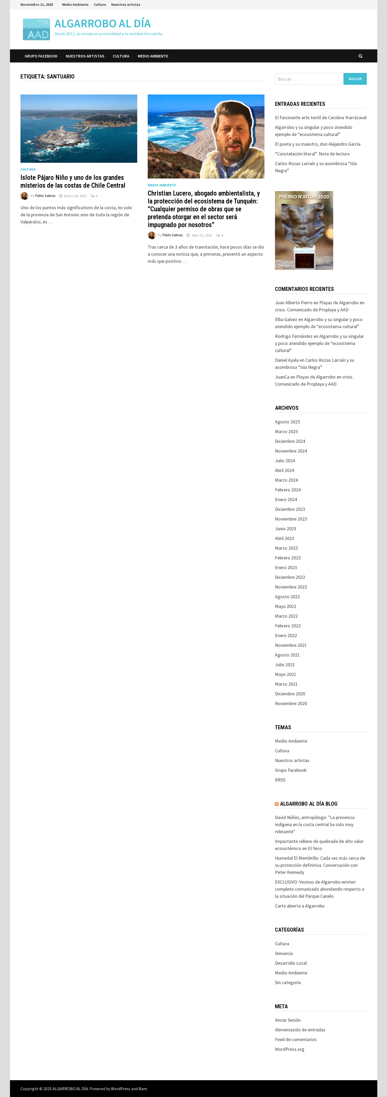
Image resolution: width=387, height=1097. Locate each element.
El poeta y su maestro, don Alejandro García (318, 144)
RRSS (280, 780)
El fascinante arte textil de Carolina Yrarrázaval (321, 117)
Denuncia (284, 953)
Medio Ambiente (75, 4)
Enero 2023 (286, 567)
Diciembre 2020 (290, 694)
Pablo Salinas (45, 195)
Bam (143, 1088)
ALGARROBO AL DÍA (103, 23)
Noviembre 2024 (291, 451)
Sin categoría (288, 982)
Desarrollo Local (291, 963)
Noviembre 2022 (291, 587)
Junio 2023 (285, 529)
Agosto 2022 (287, 597)
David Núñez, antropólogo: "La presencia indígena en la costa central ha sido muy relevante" (314, 824)
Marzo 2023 (286, 548)
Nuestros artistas (125, 4)
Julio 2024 (285, 461)
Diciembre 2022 (290, 577)
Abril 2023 (284, 538)
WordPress (120, 1088)
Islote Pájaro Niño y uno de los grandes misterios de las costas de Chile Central (72, 181)
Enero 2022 (286, 635)
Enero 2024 (286, 499)
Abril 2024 (284, 470)
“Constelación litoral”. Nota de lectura (312, 154)
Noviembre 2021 (291, 645)
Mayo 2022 (285, 606)
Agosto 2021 (287, 655)
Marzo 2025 (286, 431)
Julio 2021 (285, 665)
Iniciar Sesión (288, 1020)
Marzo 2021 (286, 684)
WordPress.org (289, 1049)
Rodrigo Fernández (293, 336)
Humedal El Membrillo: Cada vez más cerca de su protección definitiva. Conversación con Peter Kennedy (320, 865)
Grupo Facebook (41, 56)
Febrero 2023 (288, 558)
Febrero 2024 (288, 490)
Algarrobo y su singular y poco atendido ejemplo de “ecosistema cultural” (319, 343)
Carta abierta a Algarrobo (300, 906)
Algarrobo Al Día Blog (308, 804)
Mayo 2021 (285, 674)
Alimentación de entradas (300, 1030)
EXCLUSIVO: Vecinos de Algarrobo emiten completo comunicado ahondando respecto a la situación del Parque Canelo (319, 889)
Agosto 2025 (287, 422)
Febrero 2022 (288, 626)
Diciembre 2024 (290, 441)
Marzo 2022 (286, 616)
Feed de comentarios (296, 1039)
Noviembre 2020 (291, 703)
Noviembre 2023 (291, 519)
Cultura (100, 4)
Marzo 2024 (286, 480)
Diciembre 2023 (290, 509)
